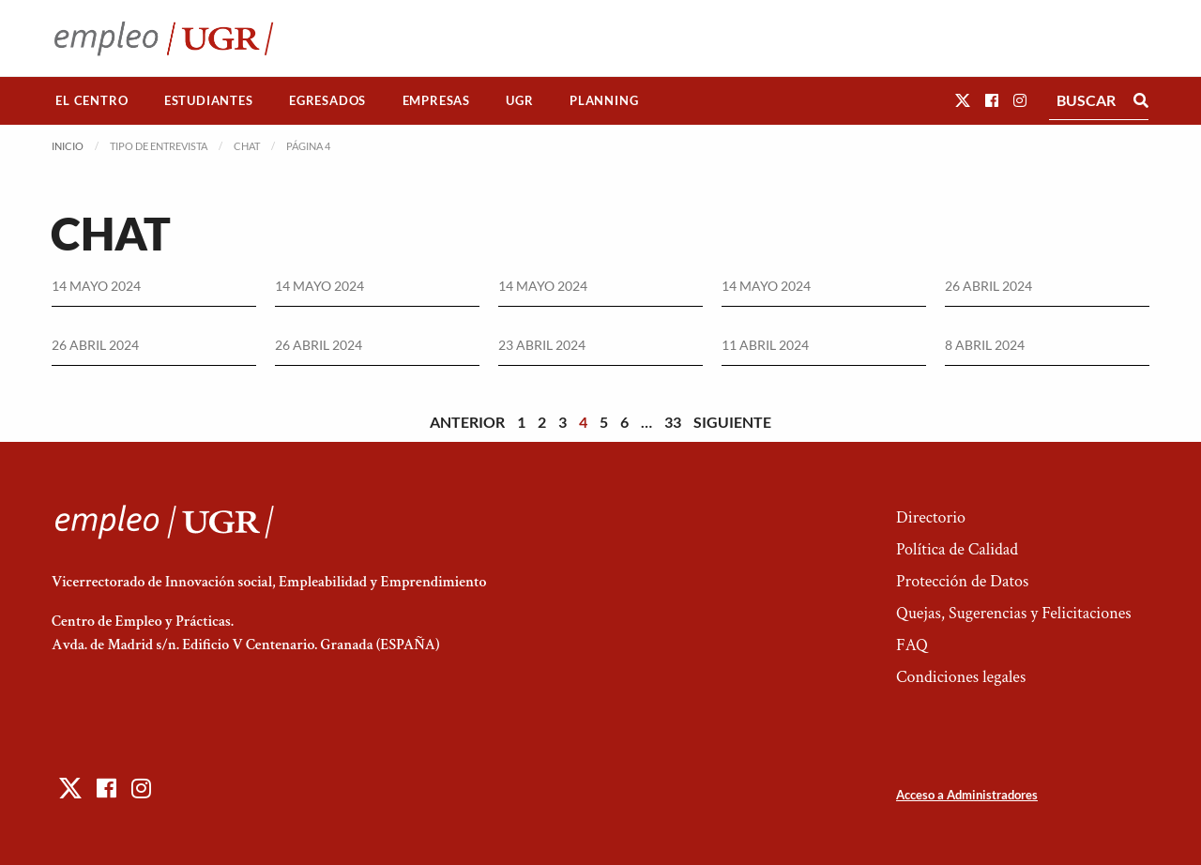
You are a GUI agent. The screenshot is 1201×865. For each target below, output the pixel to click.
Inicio (68, 146)
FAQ (912, 645)
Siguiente (732, 422)
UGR (519, 100)
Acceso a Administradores (967, 794)
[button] (963, 100)
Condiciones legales (961, 677)
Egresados (327, 100)
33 (672, 422)
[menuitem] (92, 101)
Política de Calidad (957, 549)
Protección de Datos (962, 581)
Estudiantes (208, 100)
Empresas (436, 100)
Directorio (930, 517)
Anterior (467, 422)
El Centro (91, 100)
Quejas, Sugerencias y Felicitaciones (1014, 613)
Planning (604, 100)
